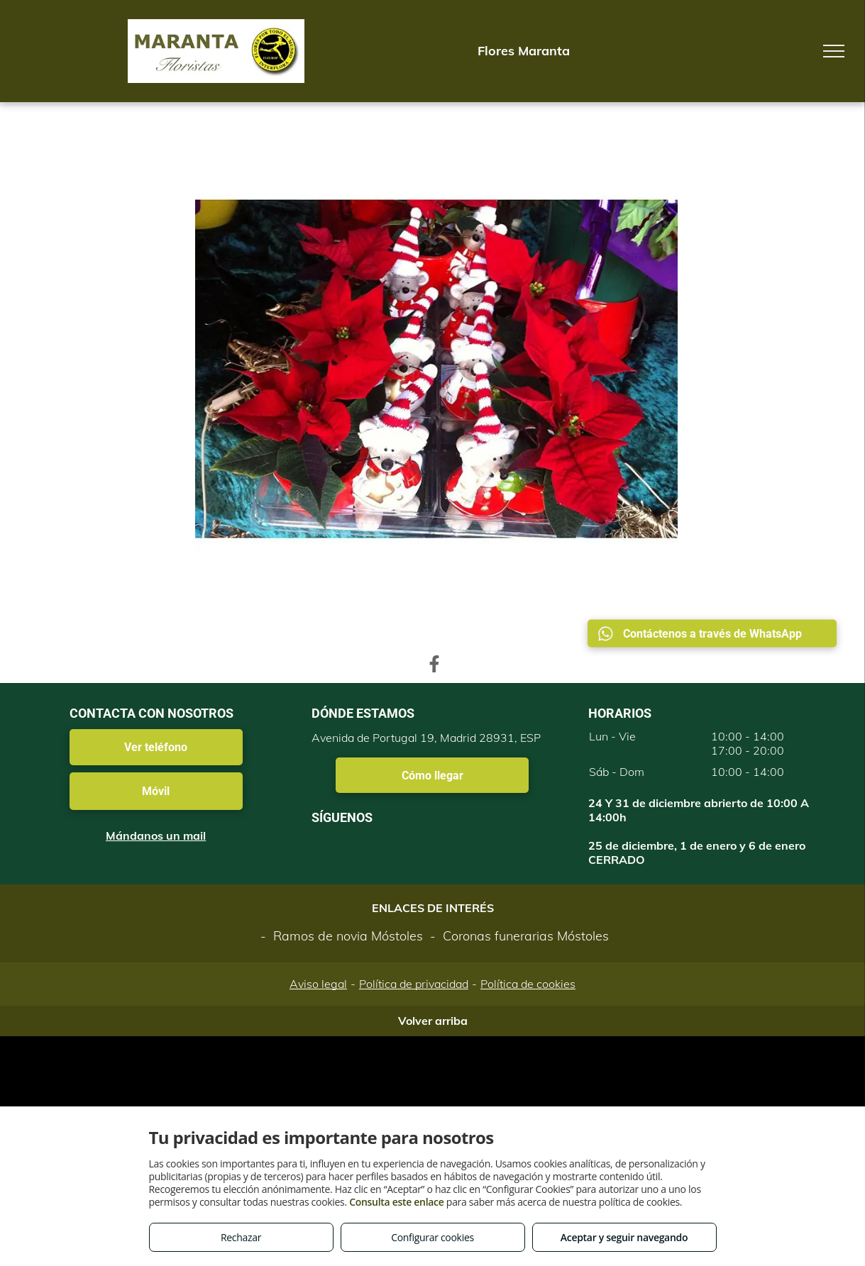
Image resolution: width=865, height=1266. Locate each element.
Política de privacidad (413, 984)
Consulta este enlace (396, 1202)
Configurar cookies (432, 1237)
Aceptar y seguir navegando (624, 1237)
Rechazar (241, 1237)
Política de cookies (527, 984)
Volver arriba (433, 1021)
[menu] (833, 51)
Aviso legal (318, 984)
